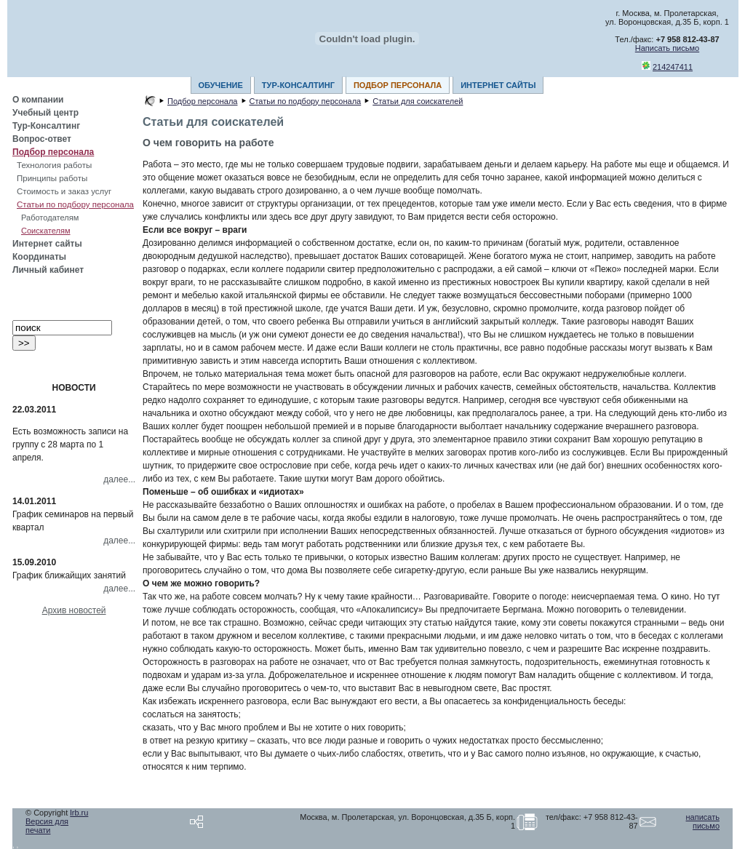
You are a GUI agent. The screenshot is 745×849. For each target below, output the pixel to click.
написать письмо (703, 821)
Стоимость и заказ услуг (64, 191)
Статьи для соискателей (417, 101)
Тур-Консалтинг (46, 126)
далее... (119, 479)
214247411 (673, 67)
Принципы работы (52, 178)
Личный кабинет (48, 270)
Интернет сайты (47, 244)
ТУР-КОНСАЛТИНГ (298, 85)
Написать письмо (667, 48)
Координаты (39, 257)
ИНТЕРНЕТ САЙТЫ (498, 85)
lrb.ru (79, 812)
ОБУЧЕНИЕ (221, 85)
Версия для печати (46, 825)
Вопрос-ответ (41, 139)
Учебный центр (45, 113)
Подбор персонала (53, 152)
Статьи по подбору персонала (75, 204)
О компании (38, 100)
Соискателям (46, 230)
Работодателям (50, 217)
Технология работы (54, 165)
